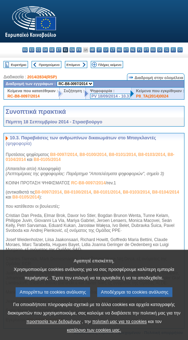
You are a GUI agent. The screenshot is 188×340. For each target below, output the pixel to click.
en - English (72, 49)
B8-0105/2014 (47, 159)
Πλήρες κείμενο (109, 65)
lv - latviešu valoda (106, 49)
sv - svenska (180, 49)
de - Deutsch (52, 49)
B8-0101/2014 (122, 154)
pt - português (146, 49)
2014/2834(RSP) (42, 77)
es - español (31, 49)
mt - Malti (126, 49)
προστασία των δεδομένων (53, 330)
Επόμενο (73, 65)
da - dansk (45, 49)
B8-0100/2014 (92, 154)
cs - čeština (38, 49)
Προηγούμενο (49, 65)
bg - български (25, 49)
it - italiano (99, 49)
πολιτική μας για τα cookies (119, 330)
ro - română (153, 49)
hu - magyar (119, 49)
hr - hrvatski (92, 49)
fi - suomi (173, 49)
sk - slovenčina (159, 49)
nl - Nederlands (133, 49)
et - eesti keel (58, 49)
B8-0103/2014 (151, 154)
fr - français (79, 49)
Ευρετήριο (18, 65)
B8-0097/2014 (63, 154)
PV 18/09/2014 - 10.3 (110, 96)
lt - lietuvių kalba (112, 49)
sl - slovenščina (166, 49)
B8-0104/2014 (165, 192)
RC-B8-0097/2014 (23, 96)
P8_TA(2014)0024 (152, 96)
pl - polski (139, 49)
